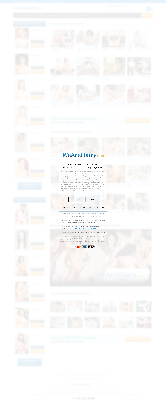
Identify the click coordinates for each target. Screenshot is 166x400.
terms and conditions (80, 228)
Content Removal (86, 243)
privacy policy (94, 228)
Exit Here (76, 200)
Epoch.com (70, 240)
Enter (91, 200)
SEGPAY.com (86, 241)
